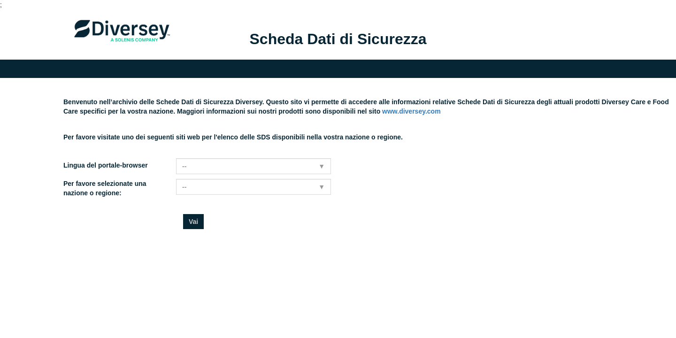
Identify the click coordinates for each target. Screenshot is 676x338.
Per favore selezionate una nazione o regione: (104, 188)
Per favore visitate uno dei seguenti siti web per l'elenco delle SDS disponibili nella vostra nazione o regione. (233, 137)
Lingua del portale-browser (105, 165)
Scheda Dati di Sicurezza (337, 39)
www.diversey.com (411, 111)
